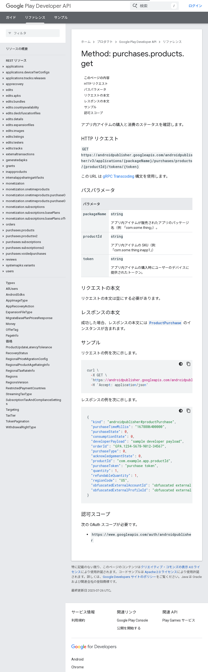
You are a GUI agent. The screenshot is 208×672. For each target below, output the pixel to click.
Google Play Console (132, 620)
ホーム (86, 42)
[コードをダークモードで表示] (181, 364)
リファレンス (172, 42)
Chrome (77, 667)
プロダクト (105, 42)
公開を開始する (129, 628)
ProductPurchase (165, 323)
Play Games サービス (178, 620)
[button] (32, 66)
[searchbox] (33, 33)
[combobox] (154, 5)
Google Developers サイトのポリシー (129, 577)
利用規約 (78, 620)
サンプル (61, 17)
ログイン (195, 6)
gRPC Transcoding (118, 176)
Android (77, 659)
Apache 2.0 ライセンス (161, 572)
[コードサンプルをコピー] (188, 364)
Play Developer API (38, 6)
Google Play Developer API (137, 42)
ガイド (11, 17)
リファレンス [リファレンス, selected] (35, 17)
